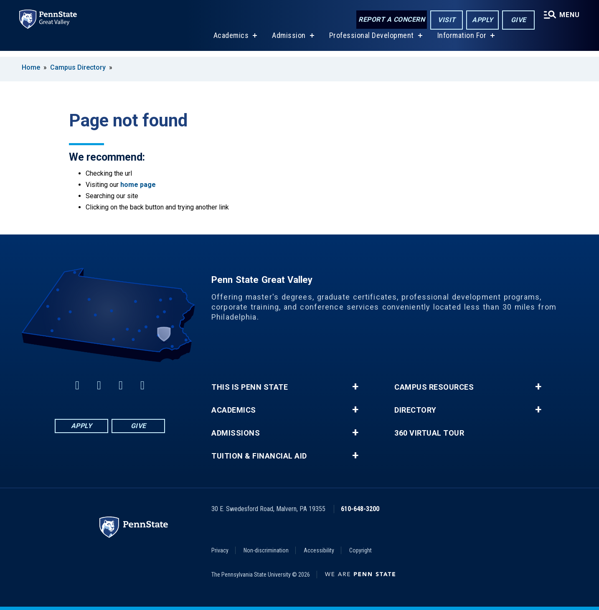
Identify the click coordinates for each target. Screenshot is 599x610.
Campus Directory (78, 67)
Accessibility (319, 550)
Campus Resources (434, 387)
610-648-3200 (360, 509)
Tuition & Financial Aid (259, 456)
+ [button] (355, 386)
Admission (288, 41)
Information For (461, 41)
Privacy (219, 550)
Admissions (235, 433)
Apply (481, 20)
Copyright (360, 550)
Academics (230, 41)
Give (517, 20)
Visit (445, 20)
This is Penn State (249, 387)
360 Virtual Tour (429, 433)
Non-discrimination (266, 550)
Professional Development (370, 41)
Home (31, 67)
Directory (415, 410)
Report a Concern (390, 20)
